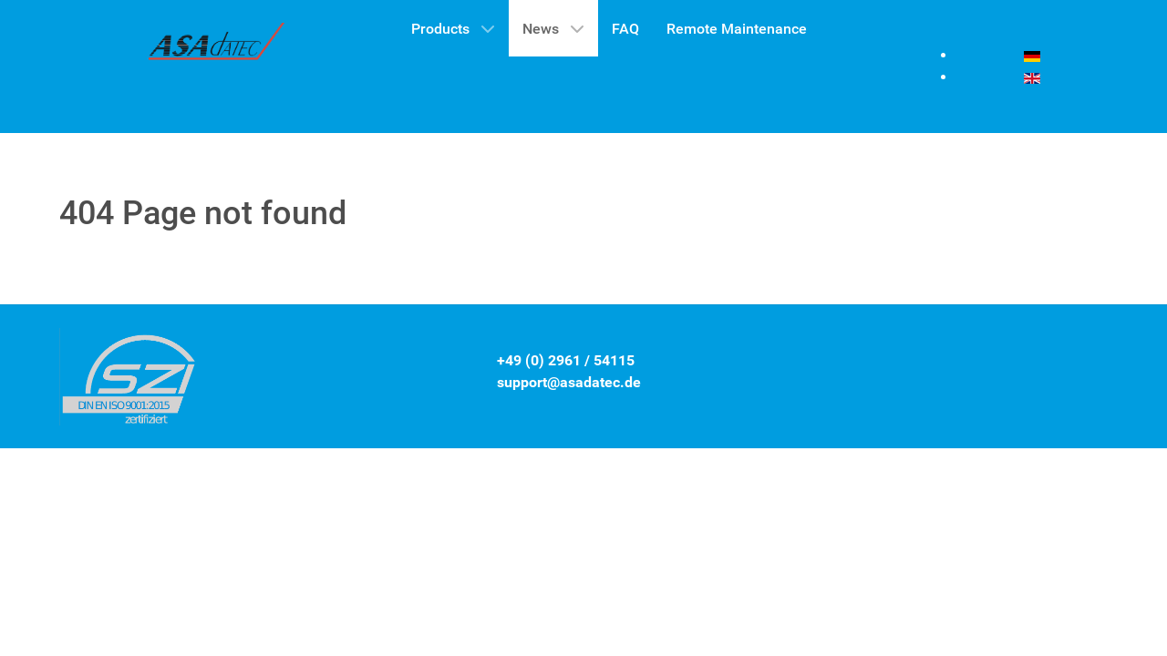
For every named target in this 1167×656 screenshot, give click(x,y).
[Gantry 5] (217, 46)
